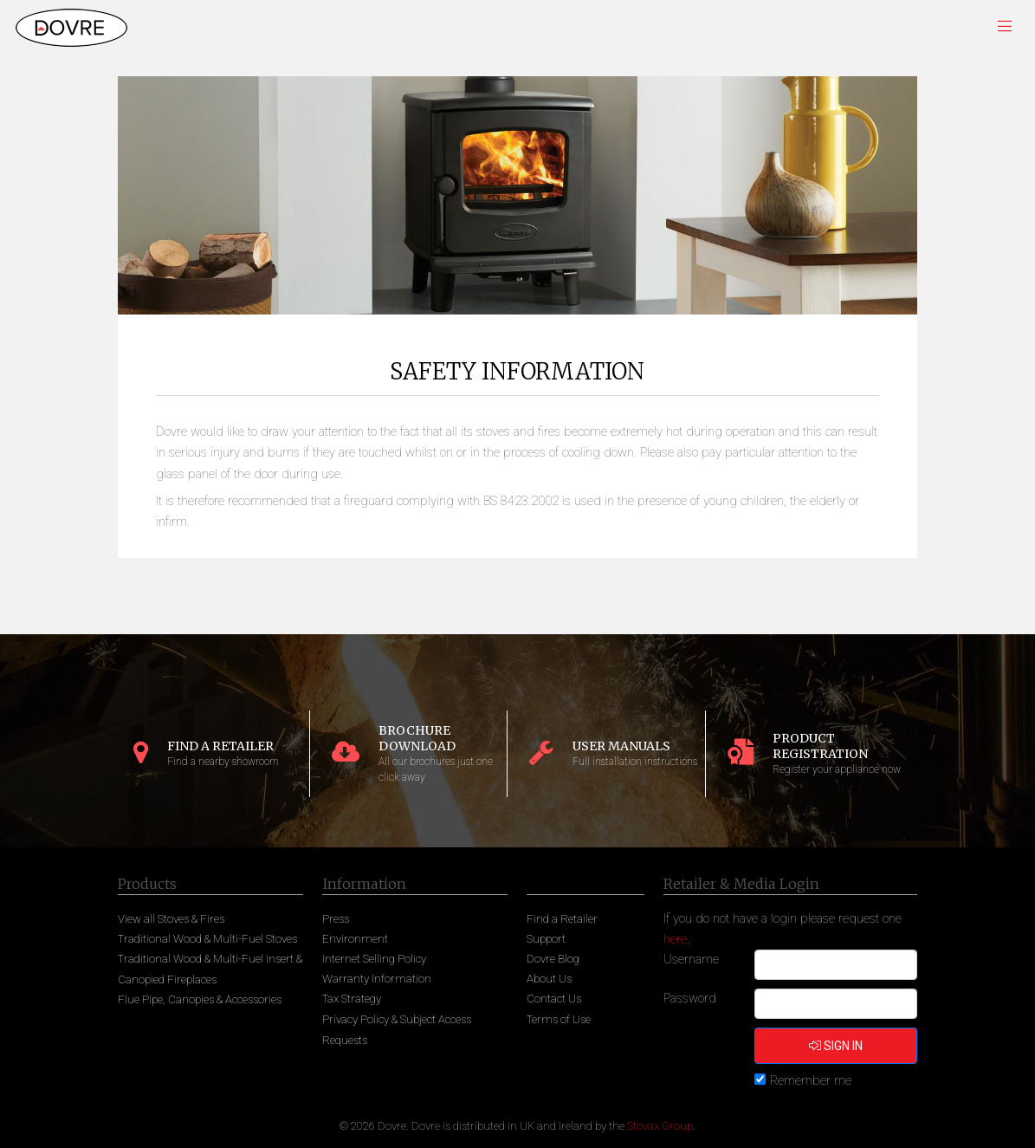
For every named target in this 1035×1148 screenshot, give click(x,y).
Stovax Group (660, 1125)
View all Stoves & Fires (171, 918)
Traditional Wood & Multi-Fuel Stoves (207, 938)
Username (691, 959)
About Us (549, 978)
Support (546, 938)
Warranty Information (376, 978)
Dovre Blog (553, 958)
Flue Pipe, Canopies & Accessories (199, 999)
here (675, 939)
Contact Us (554, 998)
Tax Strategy (351, 998)
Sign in (836, 1046)
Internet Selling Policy (374, 958)
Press (335, 918)
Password (689, 998)
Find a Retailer (562, 918)
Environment (355, 938)
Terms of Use (559, 1019)
